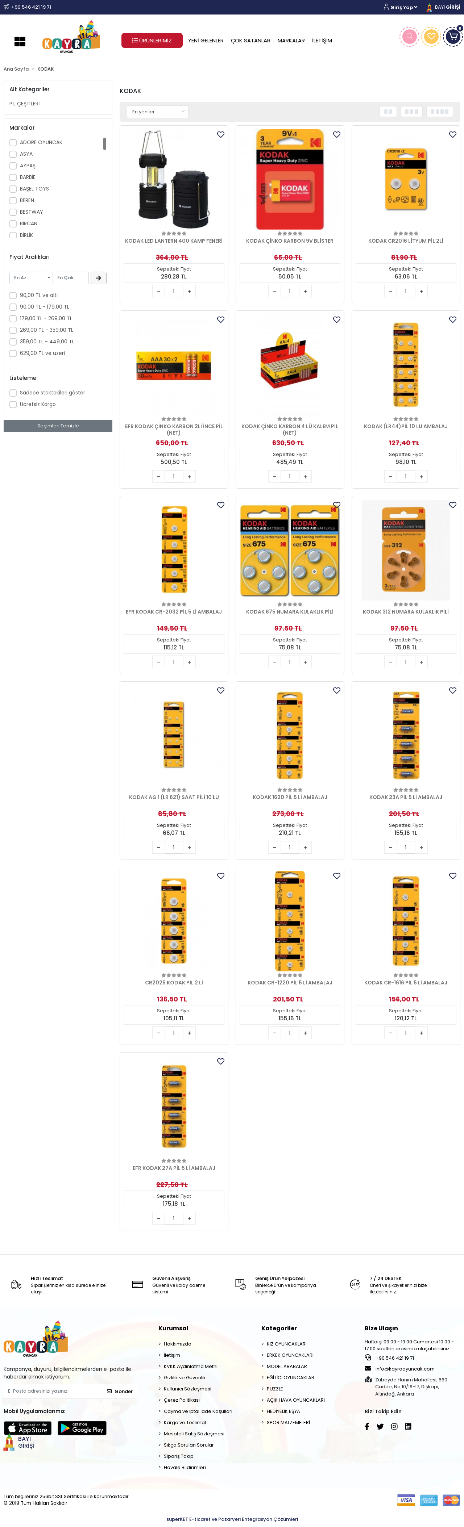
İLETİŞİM (322, 40)
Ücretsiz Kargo (38, 404)
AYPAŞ (28, 165)
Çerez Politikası (182, 1400)
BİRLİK (26, 235)
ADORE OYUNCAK (41, 142)
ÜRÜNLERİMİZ (152, 40)
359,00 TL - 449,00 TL (47, 341)
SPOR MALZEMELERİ (288, 1422)
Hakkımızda (177, 1343)
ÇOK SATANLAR (250, 40)
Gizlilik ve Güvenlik (185, 1377)
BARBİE (28, 177)
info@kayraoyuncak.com (400, 1368)
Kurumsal (173, 1328)
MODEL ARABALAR (287, 1366)
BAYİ (442, 7)
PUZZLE (275, 1388)
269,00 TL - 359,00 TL (46, 330)
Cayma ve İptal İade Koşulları (198, 1411)
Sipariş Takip (179, 1456)
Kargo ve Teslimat (185, 1422)
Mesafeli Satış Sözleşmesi (194, 1433)
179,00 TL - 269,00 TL (46, 318)
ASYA (26, 154)
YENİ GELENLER (206, 40)
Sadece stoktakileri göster (52, 392)
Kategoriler (279, 1328)
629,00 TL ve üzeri (42, 353)
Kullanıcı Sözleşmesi (187, 1388)
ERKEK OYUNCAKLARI (290, 1355)
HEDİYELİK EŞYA (283, 1411)
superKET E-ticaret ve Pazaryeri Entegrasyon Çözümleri (232, 1519)
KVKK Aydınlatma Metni (191, 1366)
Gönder (120, 1391)
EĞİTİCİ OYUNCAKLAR (290, 1377)
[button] (403, 7)
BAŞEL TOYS (34, 188)
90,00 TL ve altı (39, 295)
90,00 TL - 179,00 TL (44, 306)
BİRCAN (28, 223)
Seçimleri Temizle (58, 425)
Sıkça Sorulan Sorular (189, 1445)
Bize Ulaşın (381, 1328)
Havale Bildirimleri (185, 1467)
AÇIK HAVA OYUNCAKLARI (296, 1400)
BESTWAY (31, 212)
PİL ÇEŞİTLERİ (24, 103)
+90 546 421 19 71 (389, 1357)
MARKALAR (291, 40)
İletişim (172, 1355)
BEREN (27, 200)
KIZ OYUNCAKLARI (287, 1343)
